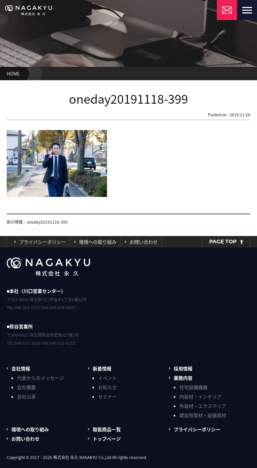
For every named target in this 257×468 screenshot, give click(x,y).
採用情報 (183, 368)
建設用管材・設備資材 (202, 415)
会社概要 (26, 387)
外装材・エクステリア (202, 405)
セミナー (107, 396)
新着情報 (102, 368)
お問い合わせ (144, 241)
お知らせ (107, 387)
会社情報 (20, 368)
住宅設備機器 (193, 387)
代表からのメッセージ (40, 377)
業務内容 (183, 377)
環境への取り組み (97, 241)
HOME (13, 73)
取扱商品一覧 (107, 429)
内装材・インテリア (200, 396)
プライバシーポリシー (42, 241)
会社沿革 (26, 396)
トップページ (107, 438)
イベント (107, 377)
